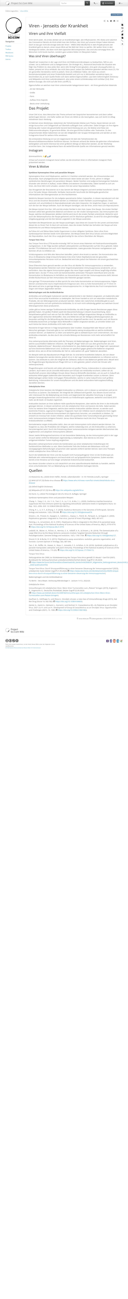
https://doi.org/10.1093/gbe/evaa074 (77, 512)
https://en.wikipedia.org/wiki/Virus (69, 490)
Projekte (8, 46)
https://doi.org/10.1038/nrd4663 (69, 601)
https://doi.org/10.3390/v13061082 (72, 610)
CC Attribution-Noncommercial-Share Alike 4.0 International (23, 648)
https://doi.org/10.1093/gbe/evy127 (101, 535)
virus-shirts (24, 11)
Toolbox (8, 49)
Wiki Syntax (9, 56)
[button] (95, 3)
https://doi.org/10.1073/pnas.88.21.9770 (47, 527)
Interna (8, 59)
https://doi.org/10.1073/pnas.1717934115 (77, 550)
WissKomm (9, 53)
